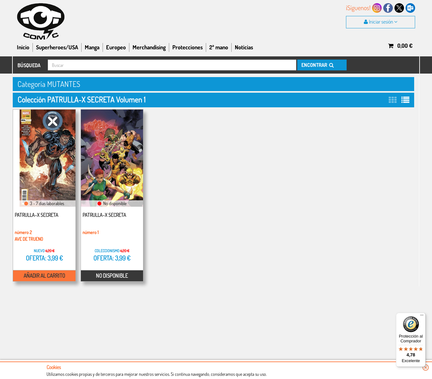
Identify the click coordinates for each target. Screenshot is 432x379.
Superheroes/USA (57, 47)
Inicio (23, 47)
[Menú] (422, 316)
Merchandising (149, 47)
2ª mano (218, 47)
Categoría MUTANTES (49, 84)
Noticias (244, 47)
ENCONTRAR (317, 65)
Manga (92, 47)
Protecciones (187, 47)
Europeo (116, 47)
